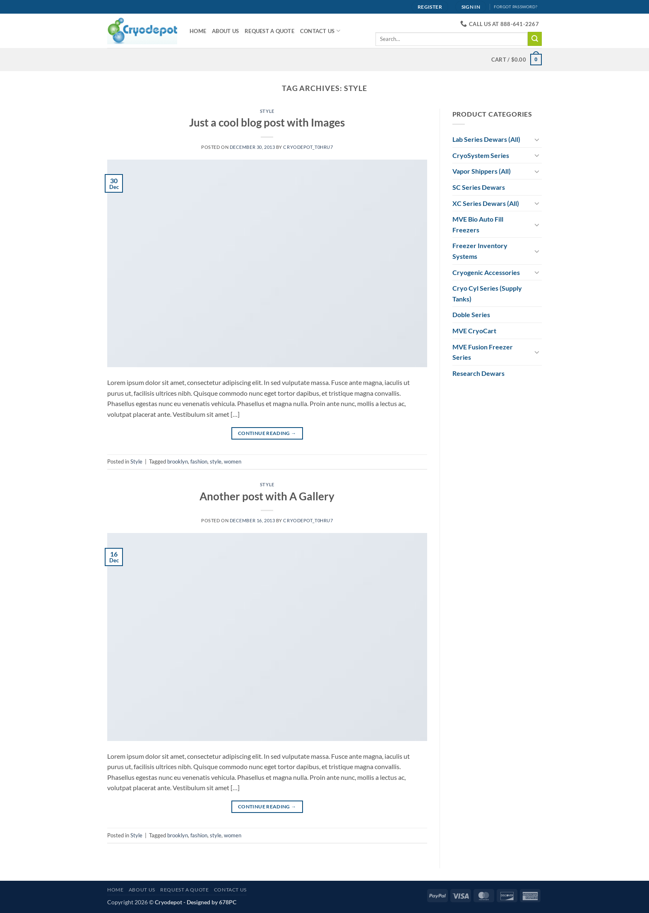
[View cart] (516, 59)
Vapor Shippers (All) (481, 171)
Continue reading (267, 433)
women (232, 461)
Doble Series (471, 314)
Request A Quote (269, 31)
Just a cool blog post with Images (267, 122)
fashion (198, 461)
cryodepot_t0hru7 (308, 147)
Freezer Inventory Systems (479, 250)
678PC (227, 902)
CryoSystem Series (480, 155)
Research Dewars (478, 373)
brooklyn (177, 461)
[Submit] (535, 39)
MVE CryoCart (474, 331)
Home (198, 31)
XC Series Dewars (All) (485, 203)
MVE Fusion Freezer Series (482, 352)
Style (267, 111)
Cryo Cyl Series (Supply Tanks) (487, 293)
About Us (225, 31)
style (215, 461)
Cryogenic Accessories (486, 272)
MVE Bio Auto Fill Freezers (477, 224)
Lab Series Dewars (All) (486, 139)
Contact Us (320, 31)
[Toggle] (537, 139)
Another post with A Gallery (267, 496)
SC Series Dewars (478, 187)
